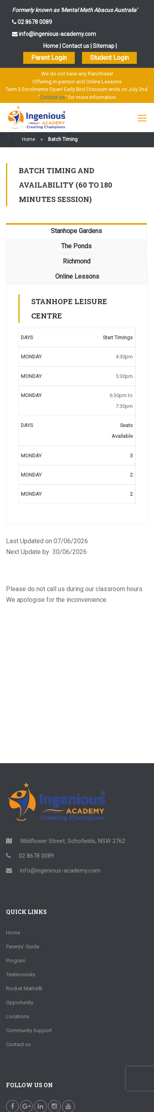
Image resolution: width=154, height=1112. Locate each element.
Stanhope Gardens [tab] (76, 231)
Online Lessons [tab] (77, 276)
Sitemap (103, 46)
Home (50, 46)
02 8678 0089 (34, 22)
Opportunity (19, 1002)
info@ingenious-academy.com (57, 34)
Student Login (109, 57)
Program (16, 961)
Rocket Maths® (24, 988)
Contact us (75, 46)
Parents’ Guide (22, 947)
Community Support (29, 1030)
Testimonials (20, 974)
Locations (17, 1016)
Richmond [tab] (76, 261)
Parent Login (49, 57)
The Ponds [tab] (76, 246)
